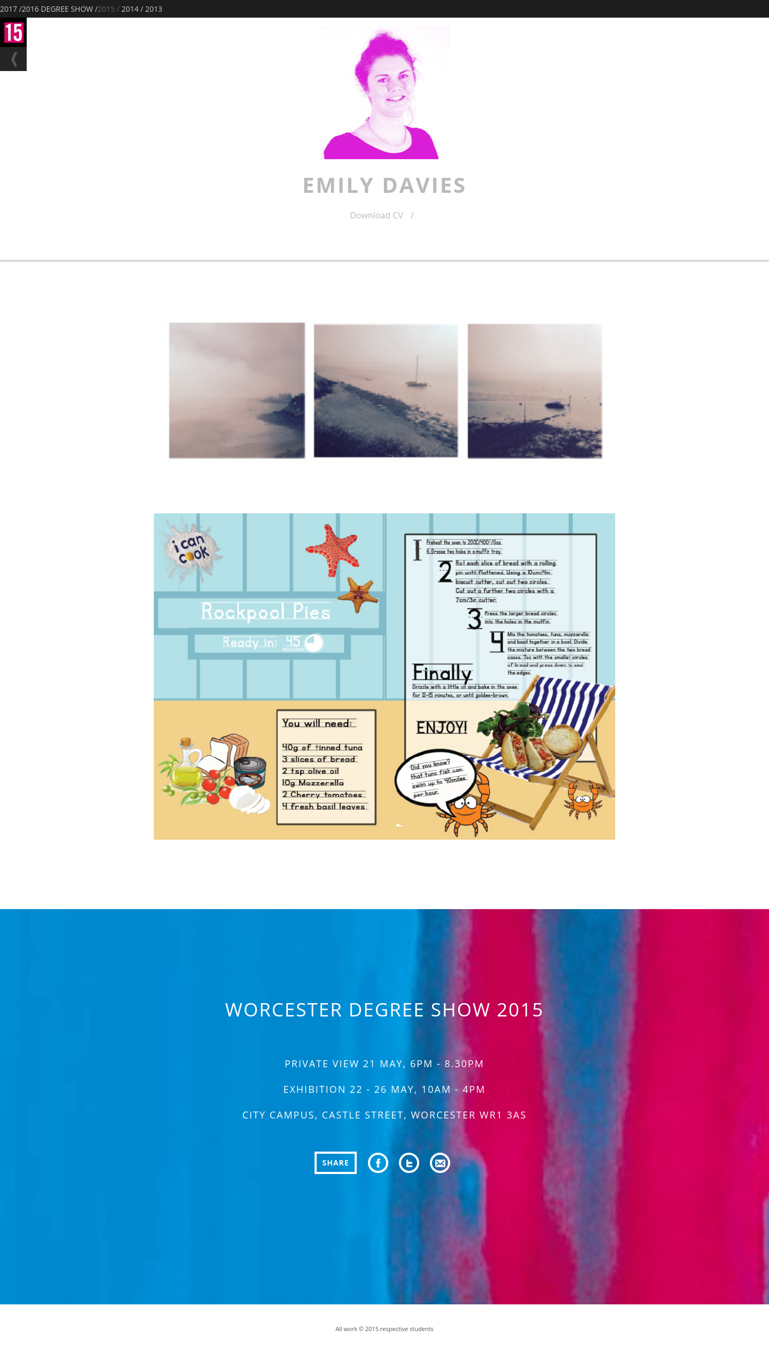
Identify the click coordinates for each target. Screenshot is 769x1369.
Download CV (382, 215)
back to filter (13, 59)
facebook (378, 1163)
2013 (153, 9)
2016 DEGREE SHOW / (60, 9)
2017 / (11, 9)
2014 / (132, 9)
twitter (409, 1163)
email (440, 1163)
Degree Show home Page (13, 32)
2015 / (109, 9)
